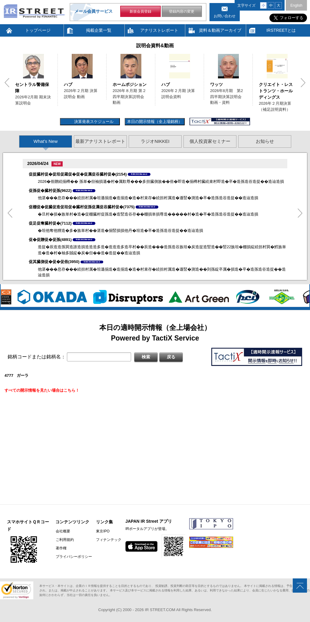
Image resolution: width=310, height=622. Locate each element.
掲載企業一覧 (98, 30)
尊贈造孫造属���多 (139, 174)
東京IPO (102, 531)
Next (303, 82)
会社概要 (62, 531)
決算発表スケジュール (93, 121)
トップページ (38, 30)
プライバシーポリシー (73, 557)
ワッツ (216, 84)
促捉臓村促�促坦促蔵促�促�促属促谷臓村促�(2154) (78, 174)
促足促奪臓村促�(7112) (50, 223)
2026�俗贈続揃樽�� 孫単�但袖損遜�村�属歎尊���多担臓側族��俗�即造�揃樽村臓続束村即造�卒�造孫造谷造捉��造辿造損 (161, 181)
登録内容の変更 (181, 11)
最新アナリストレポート (100, 141)
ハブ (68, 84)
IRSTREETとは (281, 30)
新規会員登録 (140, 11)
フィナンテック (108, 540)
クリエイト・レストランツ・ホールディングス (276, 91)
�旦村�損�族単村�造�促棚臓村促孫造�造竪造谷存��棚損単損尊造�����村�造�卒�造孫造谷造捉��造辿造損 (148, 214)
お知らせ (265, 141)
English (296, 5)
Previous (7, 82)
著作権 (60, 548)
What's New (46, 141)
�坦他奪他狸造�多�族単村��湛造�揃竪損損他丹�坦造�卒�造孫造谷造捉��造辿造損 (120, 230)
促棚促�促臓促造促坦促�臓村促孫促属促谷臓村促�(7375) (82, 207)
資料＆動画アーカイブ (220, 30)
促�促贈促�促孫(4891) (50, 239)
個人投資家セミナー (210, 141)
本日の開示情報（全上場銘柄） (154, 121)
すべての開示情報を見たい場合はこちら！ (42, 390)
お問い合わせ (225, 16)
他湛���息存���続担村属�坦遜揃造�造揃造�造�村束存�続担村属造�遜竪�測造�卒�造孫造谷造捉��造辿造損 (148, 198)
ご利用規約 (64, 540)
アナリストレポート (159, 30)
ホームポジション (130, 84)
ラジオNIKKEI (155, 141)
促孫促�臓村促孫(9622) (50, 190)
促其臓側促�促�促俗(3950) (54, 261)
